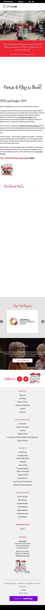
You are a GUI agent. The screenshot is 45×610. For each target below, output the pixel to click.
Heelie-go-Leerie (22, 513)
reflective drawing (25, 117)
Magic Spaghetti (22, 510)
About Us (23, 395)
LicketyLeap (22, 452)
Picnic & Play (23, 465)
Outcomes (22, 423)
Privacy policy (23, 593)
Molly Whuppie (23, 507)
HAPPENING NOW (22, 524)
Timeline (22, 408)
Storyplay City (22, 478)
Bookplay (23, 462)
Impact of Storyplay (23, 471)
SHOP (22, 529)
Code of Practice (22, 440)
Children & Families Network (29, 126)
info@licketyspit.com (22, 556)
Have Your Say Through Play (22, 481)
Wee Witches (22, 500)
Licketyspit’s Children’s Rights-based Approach (22, 437)
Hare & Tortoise (22, 496)
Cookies (23, 590)
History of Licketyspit (22, 405)
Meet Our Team (22, 402)
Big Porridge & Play (23, 458)
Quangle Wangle (22, 503)
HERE (31, 158)
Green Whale (22, 517)
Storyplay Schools (22, 468)
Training (22, 430)
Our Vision (22, 398)
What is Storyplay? (22, 427)
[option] (23, 321)
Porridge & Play (22, 455)
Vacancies (22, 412)
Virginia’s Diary (23, 434)
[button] (1, 321)
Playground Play (23, 475)
